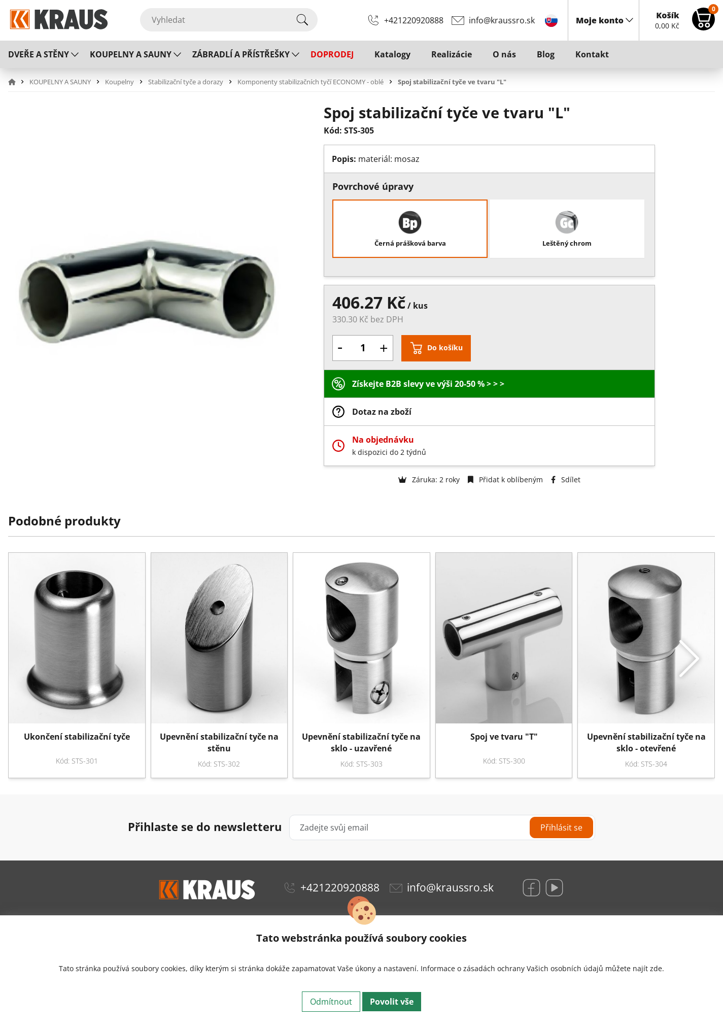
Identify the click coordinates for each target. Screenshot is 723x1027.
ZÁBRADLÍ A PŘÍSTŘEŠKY (241, 54)
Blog (546, 54)
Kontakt (592, 54)
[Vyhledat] (229, 19)
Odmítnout (331, 1001)
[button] (17, 81)
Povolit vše (392, 1001)
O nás (504, 54)
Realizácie (451, 54)
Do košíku (445, 347)
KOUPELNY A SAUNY (130, 54)
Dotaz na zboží (381, 411)
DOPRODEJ (332, 54)
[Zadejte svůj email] (442, 827)
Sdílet (565, 479)
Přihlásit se (561, 827)
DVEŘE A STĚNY (38, 54)
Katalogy (392, 54)
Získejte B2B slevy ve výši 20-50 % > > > (428, 383)
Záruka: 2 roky (429, 479)
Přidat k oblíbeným (505, 479)
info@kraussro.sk (502, 20)
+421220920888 (413, 20)
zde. (657, 968)
